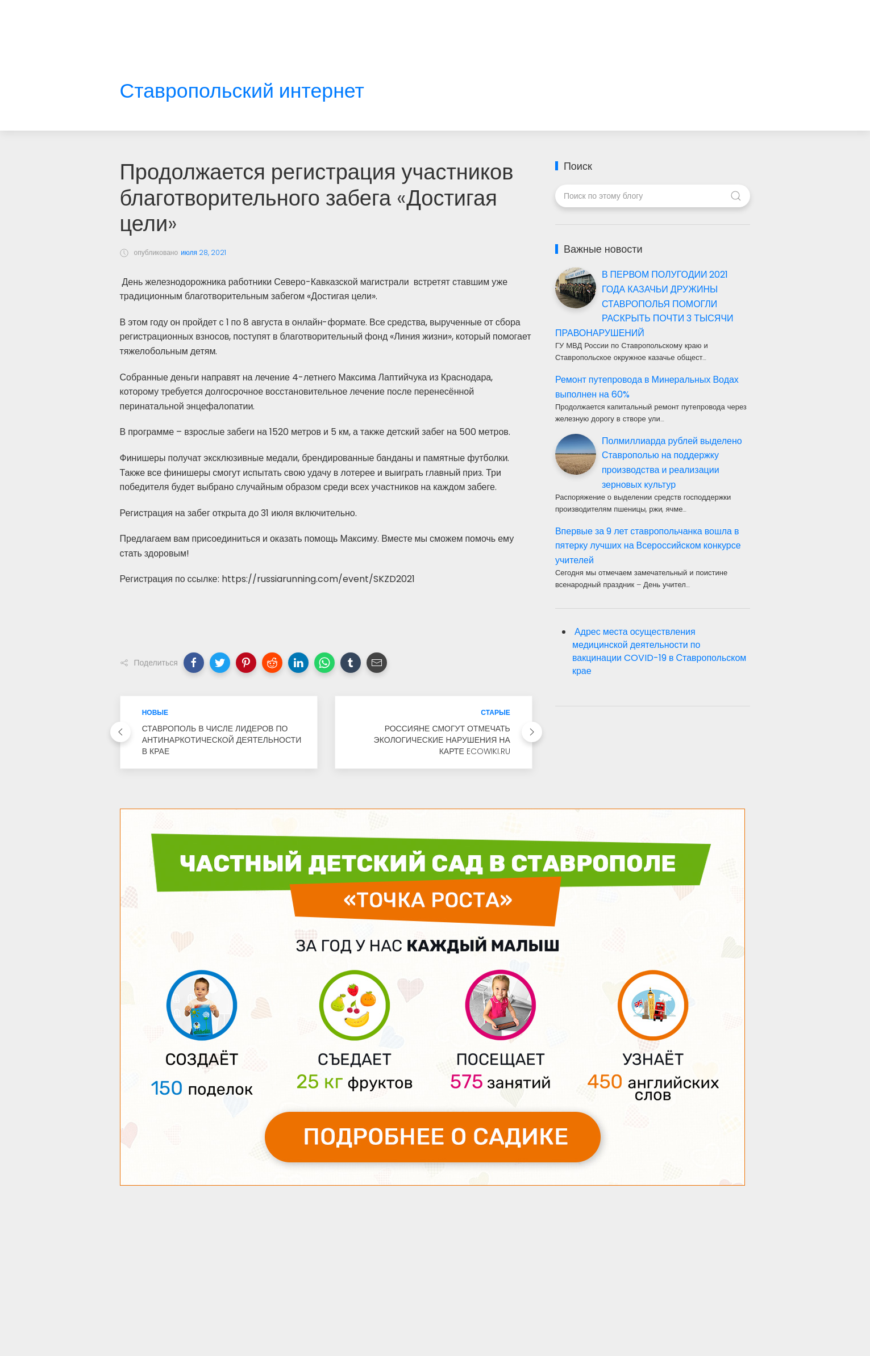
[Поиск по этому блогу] (652, 196)
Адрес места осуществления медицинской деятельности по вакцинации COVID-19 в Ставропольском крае (659, 651)
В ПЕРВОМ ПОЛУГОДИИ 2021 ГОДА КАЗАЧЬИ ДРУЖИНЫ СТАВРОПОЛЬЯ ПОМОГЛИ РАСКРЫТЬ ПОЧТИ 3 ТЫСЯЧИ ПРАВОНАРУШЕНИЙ (644, 303)
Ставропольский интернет (242, 91)
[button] (194, 662)
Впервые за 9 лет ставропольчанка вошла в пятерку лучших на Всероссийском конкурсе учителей (648, 546)
